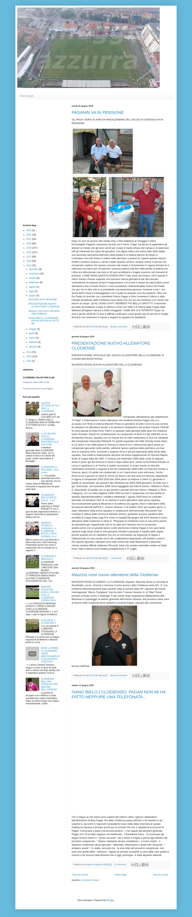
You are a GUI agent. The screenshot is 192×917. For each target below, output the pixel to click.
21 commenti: (120, 864)
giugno (32, 295)
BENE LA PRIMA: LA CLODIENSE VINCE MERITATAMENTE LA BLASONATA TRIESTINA (50, 655)
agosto (32, 287)
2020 (29, 243)
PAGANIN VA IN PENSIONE (98, 112)
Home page (26, 95)
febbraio (33, 342)
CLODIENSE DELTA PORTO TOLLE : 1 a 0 (48, 498)
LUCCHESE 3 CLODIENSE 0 (48, 621)
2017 (29, 256)
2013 (29, 356)
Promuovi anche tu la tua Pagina (38, 388)
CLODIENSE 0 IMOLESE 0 (48, 557)
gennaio (33, 346)
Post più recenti (80, 874)
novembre (34, 273)
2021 (29, 239)
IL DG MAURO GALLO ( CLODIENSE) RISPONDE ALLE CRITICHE (50, 439)
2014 (29, 352)
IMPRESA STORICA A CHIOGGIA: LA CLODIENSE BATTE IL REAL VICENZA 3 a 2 (49, 530)
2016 (29, 261)
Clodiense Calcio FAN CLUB (36, 382)
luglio (32, 291)
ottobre (33, 278)
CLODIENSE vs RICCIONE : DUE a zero (50, 470)
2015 (29, 265)
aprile (32, 333)
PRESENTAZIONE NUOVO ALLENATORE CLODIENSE (44, 305)
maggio (33, 329)
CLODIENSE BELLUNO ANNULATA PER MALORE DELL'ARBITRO (49, 684)
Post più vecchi (160, 874)
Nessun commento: (119, 326)
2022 (29, 234)
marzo (32, 338)
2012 (29, 361)
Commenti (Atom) (90, 880)
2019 (29, 248)
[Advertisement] (120, 789)
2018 (29, 252)
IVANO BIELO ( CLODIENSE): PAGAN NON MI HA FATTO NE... (43, 321)
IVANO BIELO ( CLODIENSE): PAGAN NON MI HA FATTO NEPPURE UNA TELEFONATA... (118, 694)
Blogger (110, 900)
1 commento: (116, 558)
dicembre (34, 269)
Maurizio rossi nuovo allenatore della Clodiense (115, 574)
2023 (29, 230)
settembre (34, 282)
